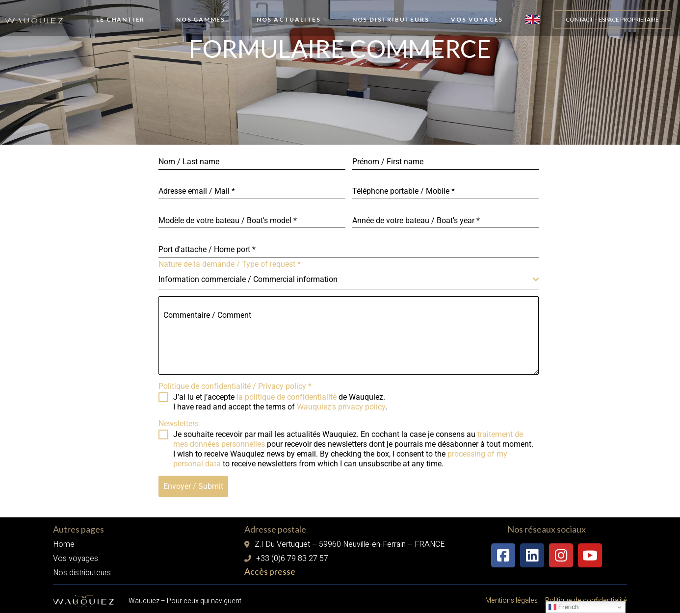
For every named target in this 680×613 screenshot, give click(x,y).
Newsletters (178, 423)
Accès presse (269, 567)
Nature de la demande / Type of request (229, 264)
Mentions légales (511, 596)
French (563, 607)
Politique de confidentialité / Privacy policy (235, 386)
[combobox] (348, 279)
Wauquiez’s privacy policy (341, 406)
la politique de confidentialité (286, 397)
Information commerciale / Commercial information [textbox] (248, 279)
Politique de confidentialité (585, 596)
